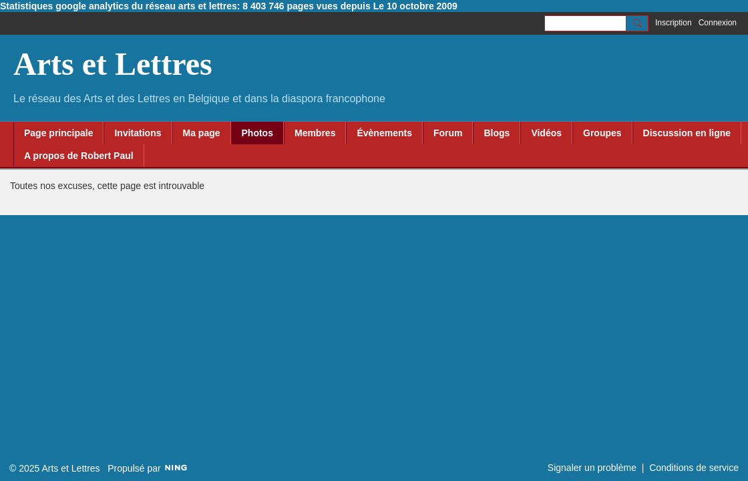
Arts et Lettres (112, 64)
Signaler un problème (592, 467)
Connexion (718, 22)
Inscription (673, 22)
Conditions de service (694, 467)
